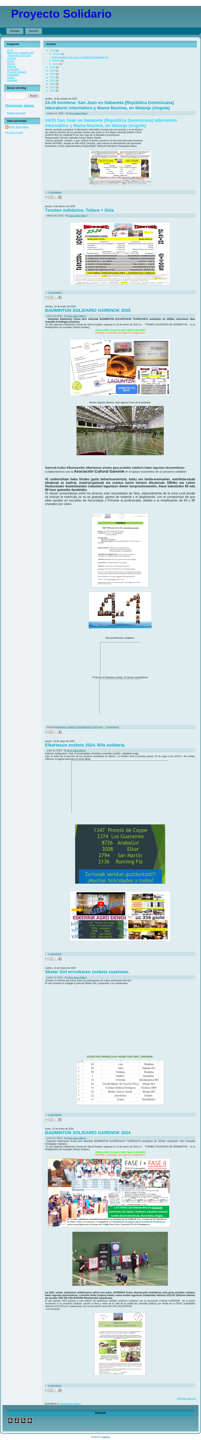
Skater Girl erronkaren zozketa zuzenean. (87, 971)
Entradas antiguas (186, 1398)
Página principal (16, 113)
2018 (53, 84)
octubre (57, 54)
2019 (53, 80)
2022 (53, 74)
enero (56, 64)
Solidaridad (13, 74)
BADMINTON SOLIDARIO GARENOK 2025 (88, 310)
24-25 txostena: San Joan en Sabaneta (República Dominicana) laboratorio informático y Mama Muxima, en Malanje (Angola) (109, 105)
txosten (11, 77)
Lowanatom (13, 69)
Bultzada (14, 31)
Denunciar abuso (19, 106)
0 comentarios (55, 192)
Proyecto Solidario (61, 13)
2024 (53, 67)
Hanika (10, 61)
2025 (53, 50)
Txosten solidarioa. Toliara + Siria (79, 210)
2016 (53, 90)
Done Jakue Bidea (18, 127)
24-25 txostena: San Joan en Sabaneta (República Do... (80, 57)
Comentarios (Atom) (70, 1403)
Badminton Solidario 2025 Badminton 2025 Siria (20, 54)
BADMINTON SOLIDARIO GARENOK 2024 (88, 1132)
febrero (57, 60)
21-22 (10, 50)
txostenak (12, 80)
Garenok (33, 31)
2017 (53, 87)
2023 (53, 70)
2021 (53, 77)
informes (11, 66)
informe (11, 63)
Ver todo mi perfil (14, 132)
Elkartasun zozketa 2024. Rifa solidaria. (85, 745)
